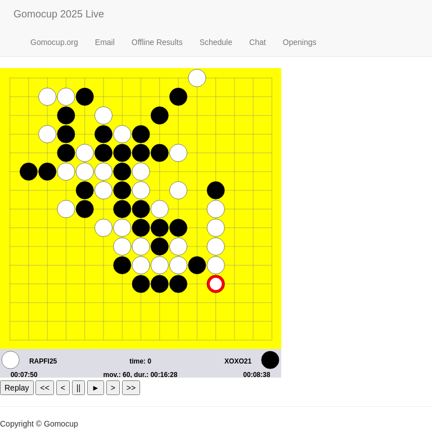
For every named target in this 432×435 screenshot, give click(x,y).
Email (105, 42)
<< (44, 387)
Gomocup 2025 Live (59, 14)
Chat (257, 42)
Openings (300, 42)
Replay (16, 387)
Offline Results (157, 42)
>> (131, 387)
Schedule (216, 42)
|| (78, 387)
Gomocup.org (54, 42)
